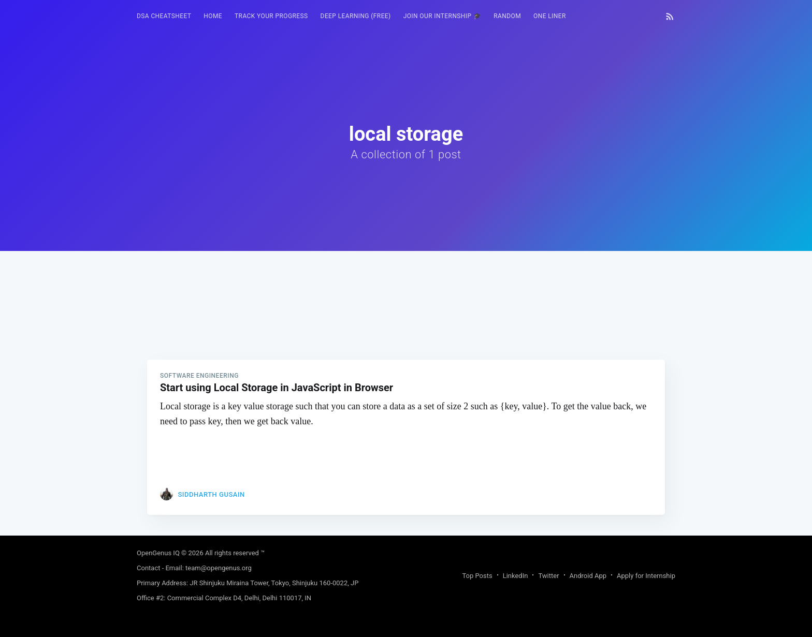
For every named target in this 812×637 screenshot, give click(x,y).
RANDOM (507, 16)
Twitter (548, 576)
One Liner (549, 16)
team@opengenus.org (218, 568)
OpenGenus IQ (158, 553)
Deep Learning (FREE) (356, 16)
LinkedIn (515, 576)
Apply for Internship (646, 576)
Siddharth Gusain (211, 494)
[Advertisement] (406, 323)
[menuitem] (163, 16)
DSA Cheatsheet (164, 16)
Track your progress (271, 16)
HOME (213, 16)
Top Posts (477, 576)
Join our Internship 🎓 (442, 16)
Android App (588, 576)
